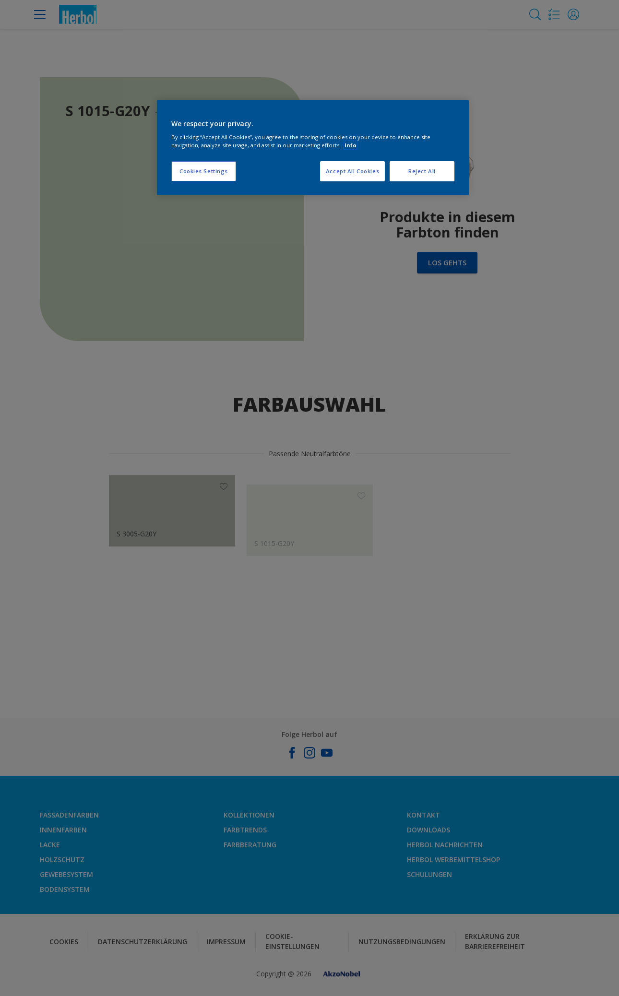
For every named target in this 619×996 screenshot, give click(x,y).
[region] (313, 148)
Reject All (422, 171)
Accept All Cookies (352, 171)
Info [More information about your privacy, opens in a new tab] (351, 145)
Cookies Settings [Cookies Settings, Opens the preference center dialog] (203, 171)
